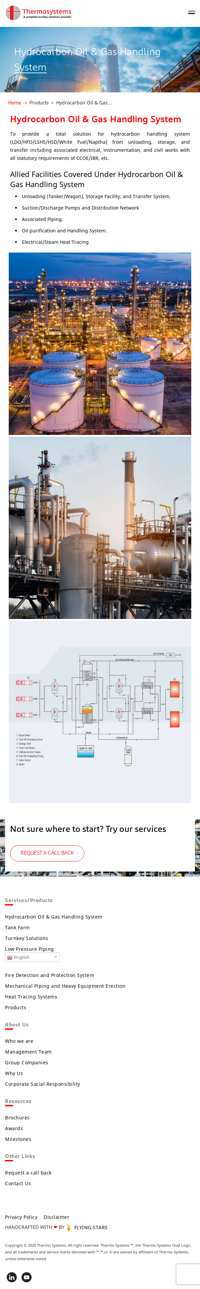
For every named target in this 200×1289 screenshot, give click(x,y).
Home (14, 102)
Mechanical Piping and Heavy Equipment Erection (65, 986)
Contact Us (18, 1183)
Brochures (17, 1117)
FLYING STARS (87, 1227)
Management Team (28, 1052)
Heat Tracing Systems (31, 996)
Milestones (18, 1139)
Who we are (19, 1041)
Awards (14, 1128)
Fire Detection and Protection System (49, 975)
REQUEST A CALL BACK (47, 853)
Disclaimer (56, 1217)
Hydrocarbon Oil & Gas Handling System (54, 917)
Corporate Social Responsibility (42, 1084)
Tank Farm (17, 927)
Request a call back (28, 1172)
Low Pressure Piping (29, 949)
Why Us (14, 1073)
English (18, 957)
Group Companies (26, 1062)
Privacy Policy (21, 1217)
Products (15, 1007)
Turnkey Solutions (26, 938)
